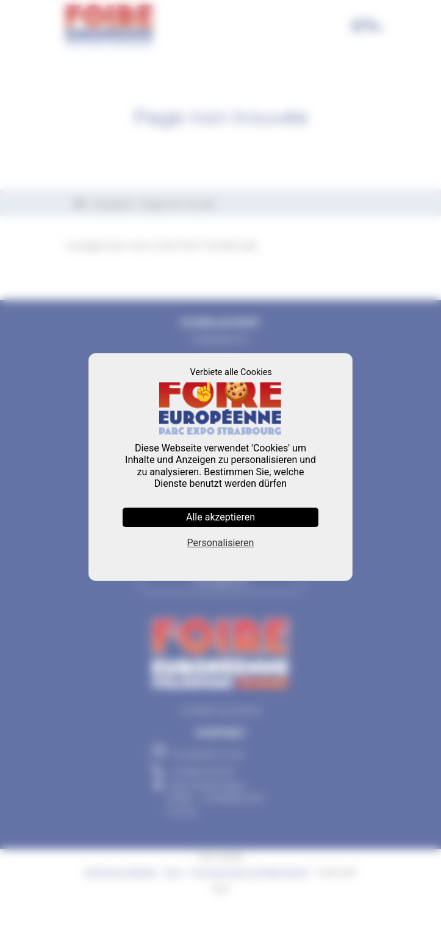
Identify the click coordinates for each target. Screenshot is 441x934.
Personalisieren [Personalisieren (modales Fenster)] (220, 543)
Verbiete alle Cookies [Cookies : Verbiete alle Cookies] (231, 372)
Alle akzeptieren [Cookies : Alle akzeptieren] (220, 517)
